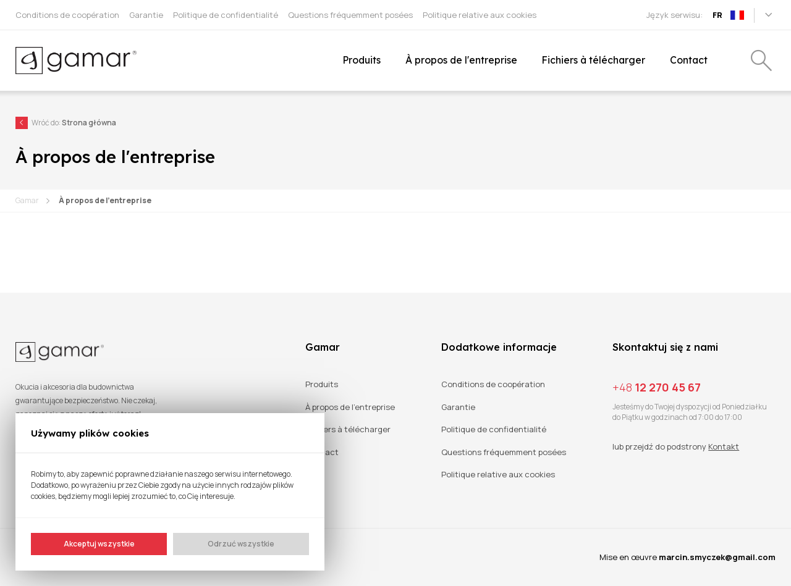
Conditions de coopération (493, 384)
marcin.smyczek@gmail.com (717, 557)
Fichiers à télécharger (348, 429)
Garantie (458, 407)
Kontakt (723, 446)
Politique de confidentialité (493, 429)
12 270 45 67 (656, 387)
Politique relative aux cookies (498, 475)
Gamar (27, 200)
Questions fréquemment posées (503, 452)
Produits (321, 384)
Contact (322, 452)
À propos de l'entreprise (105, 200)
